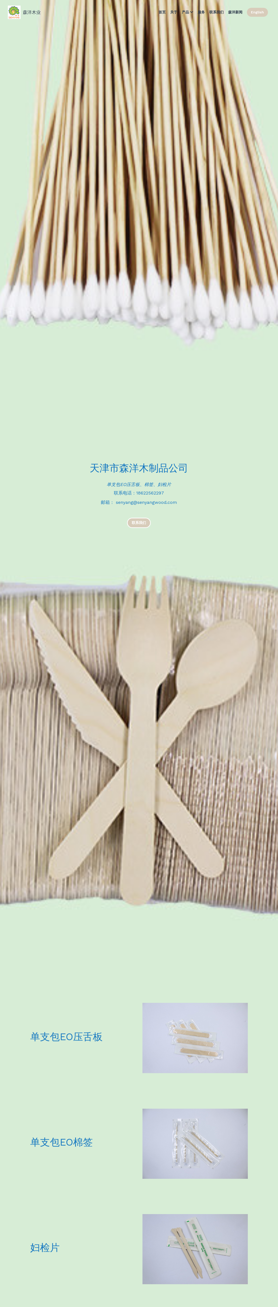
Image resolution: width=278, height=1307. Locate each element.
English (257, 12)
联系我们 (139, 523)
